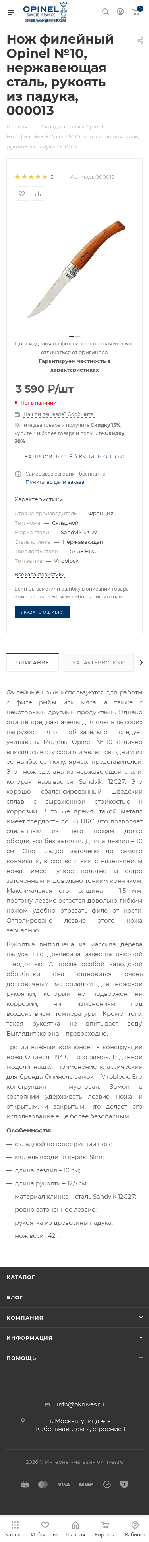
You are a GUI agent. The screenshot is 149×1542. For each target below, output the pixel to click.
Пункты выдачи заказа (54, 482)
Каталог (20, 1277)
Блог (14, 1297)
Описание (32, 663)
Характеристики (99, 663)
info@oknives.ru (80, 1404)
